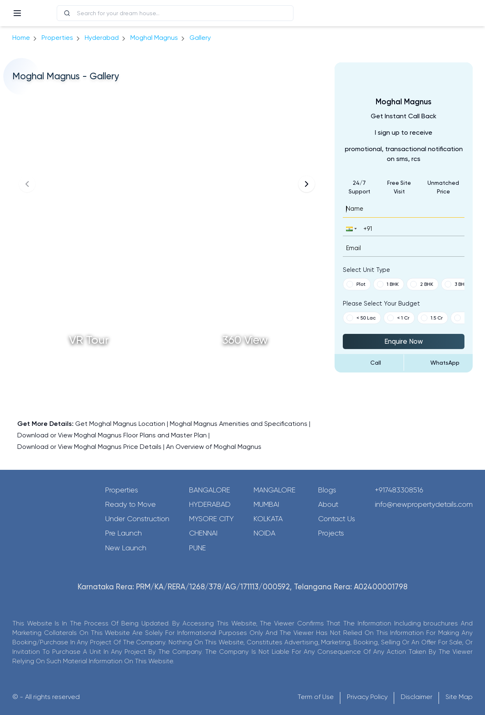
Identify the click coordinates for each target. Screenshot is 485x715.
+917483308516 (399, 490)
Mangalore (275, 490)
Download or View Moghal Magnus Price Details (89, 447)
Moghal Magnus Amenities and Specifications (238, 424)
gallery (200, 37)
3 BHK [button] (456, 284)
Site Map (459, 697)
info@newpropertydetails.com (424, 504)
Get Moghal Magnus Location (120, 424)
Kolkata (268, 519)
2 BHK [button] (421, 284)
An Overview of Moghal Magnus (213, 447)
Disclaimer (416, 697)
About (328, 504)
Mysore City (211, 519)
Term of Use (316, 697)
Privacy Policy (367, 697)
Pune (197, 548)
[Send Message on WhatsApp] (438, 362)
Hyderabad (210, 504)
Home (21, 37)
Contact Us (336, 519)
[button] (350, 228)
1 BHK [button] (388, 284)
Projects (331, 533)
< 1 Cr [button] (398, 318)
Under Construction (137, 519)
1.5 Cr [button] (432, 318)
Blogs (327, 490)
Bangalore (209, 490)
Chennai (203, 533)
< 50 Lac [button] (361, 318)
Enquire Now (403, 341)
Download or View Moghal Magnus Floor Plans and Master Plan (112, 435)
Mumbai (266, 504)
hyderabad (102, 37)
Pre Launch (123, 533)
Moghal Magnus (154, 37)
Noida (264, 533)
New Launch (125, 548)
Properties (57, 37)
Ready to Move (130, 504)
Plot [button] (355, 284)
